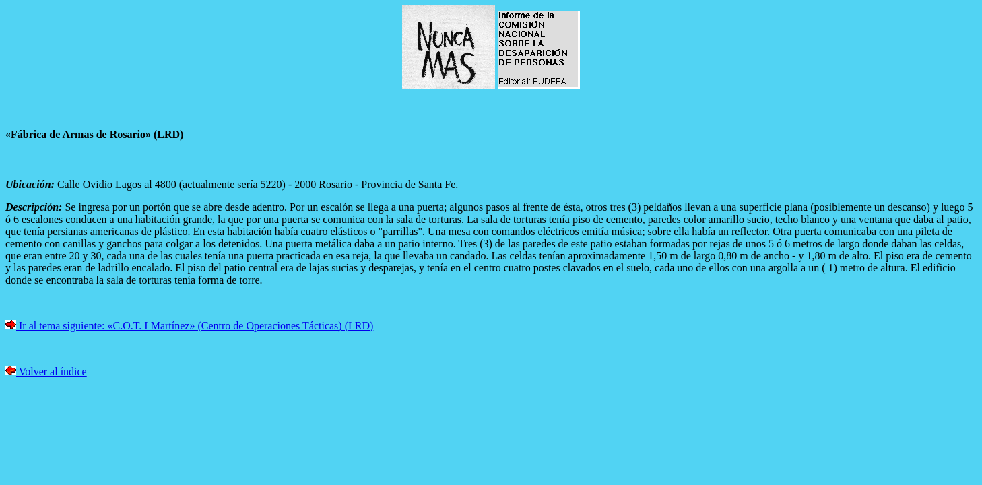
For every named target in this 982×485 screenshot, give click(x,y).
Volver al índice (51, 371)
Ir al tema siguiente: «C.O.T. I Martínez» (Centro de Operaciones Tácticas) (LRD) (194, 325)
